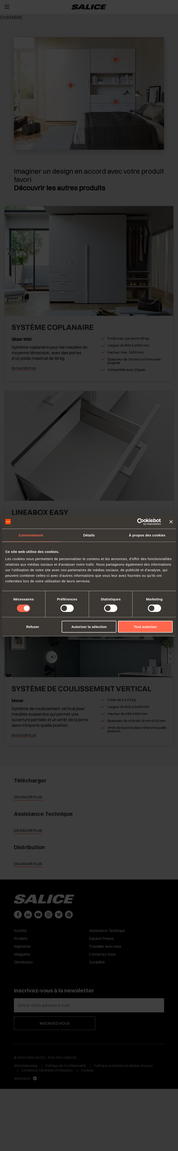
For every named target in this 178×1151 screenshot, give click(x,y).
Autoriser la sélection (89, 627)
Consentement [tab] (31, 535)
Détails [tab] (89, 535)
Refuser (32, 627)
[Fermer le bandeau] (171, 521)
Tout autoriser (145, 627)
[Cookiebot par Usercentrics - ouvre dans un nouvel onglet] (140, 521)
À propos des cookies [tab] (147, 535)
